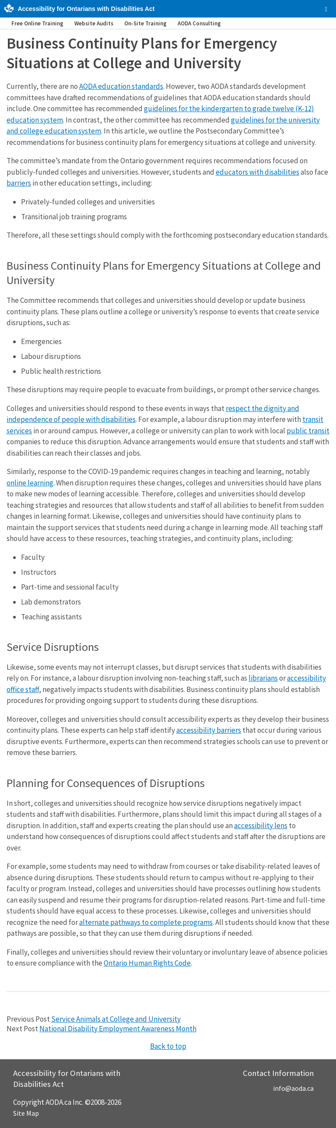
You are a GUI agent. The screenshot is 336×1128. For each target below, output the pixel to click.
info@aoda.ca (293, 1088)
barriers (19, 183)
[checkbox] (326, 9)
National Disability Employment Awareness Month (117, 1028)
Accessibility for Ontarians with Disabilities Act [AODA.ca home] (86, 8)
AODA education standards (121, 86)
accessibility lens (260, 825)
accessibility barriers (208, 730)
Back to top (168, 1046)
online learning (30, 483)
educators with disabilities (257, 172)
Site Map (26, 1113)
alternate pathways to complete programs (146, 922)
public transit (308, 431)
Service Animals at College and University (116, 1019)
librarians (263, 678)
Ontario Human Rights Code (147, 963)
